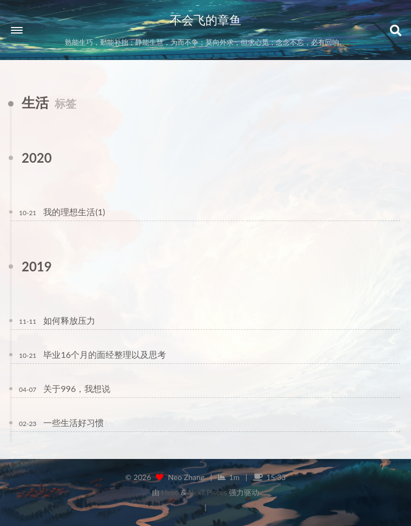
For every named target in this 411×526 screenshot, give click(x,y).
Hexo (169, 492)
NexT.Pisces (207, 492)
